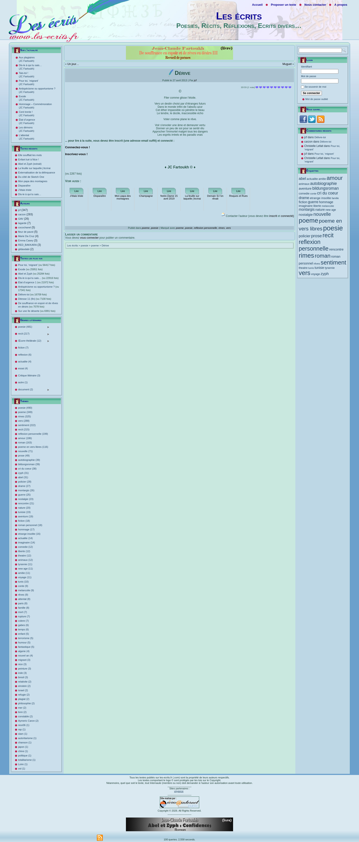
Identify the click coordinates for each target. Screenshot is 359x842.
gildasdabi (24, 249)
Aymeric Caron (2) (28, 720)
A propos (340, 4)
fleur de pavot (25, 231)
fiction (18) (24, 520)
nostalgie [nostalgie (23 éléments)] (306, 214)
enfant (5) (23, 633)
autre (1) (23, 382)
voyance (178, 791)
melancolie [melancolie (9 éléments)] (328, 206)
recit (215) (24, 429)
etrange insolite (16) (29, 533)
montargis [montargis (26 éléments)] (307, 209)
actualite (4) (24, 361)
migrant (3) (24, 659)
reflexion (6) (24, 354)
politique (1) (24, 755)
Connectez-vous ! (77, 147)
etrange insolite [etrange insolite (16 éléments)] (320, 198)
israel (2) (23, 690)
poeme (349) (25, 412)
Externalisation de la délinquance (36, 172)
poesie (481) (33, 327)
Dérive (105, 245)
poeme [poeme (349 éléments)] (308, 220)
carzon (22, 214)
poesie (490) (25, 407)
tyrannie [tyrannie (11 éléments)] (330, 268)
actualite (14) (25, 538)
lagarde (22, 223)
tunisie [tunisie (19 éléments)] (319, 268)
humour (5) (24, 642)
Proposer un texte (283, 4)
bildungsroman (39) (29, 464)
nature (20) (24, 507)
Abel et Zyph (34, 273)
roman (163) (25, 442)
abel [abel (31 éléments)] (302, 178)
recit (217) (33, 334)
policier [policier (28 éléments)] (304, 236)
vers (228, 228)
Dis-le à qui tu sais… (29, 194)
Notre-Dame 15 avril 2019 (169, 197)
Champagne (146, 195)
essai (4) (23, 368)
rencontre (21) (26, 503)
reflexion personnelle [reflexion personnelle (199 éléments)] (314, 245)
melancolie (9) (26, 590)
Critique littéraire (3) (29, 375)
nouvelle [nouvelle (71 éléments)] (322, 214)
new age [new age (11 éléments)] (331, 209)
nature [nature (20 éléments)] (320, 209)
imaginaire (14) (26, 542)
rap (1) (21, 729)
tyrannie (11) (25, 564)
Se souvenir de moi (315, 86)
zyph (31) (23, 473)
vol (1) (21, 768)
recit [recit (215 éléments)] (328, 235)
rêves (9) (23, 594)
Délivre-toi (32, 294)
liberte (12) (24, 551)
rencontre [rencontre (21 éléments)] (336, 249)
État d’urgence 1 (36, 282)
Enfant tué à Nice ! (28, 159)
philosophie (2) (26, 703)
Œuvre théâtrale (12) (33, 341)
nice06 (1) (23, 725)
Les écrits (239, 16)
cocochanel (24, 227)
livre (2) (22, 712)
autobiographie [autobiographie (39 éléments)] (323, 183)
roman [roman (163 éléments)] (323, 256)
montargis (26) (26, 490)
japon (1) (23, 746)
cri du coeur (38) (27, 468)
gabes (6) (23, 625)
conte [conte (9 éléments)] (313, 193)
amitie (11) (24, 573)
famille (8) (23, 607)
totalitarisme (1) (26, 759)
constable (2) (25, 716)
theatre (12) (24, 555)
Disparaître (24, 185)
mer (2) (22, 707)
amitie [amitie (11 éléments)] (322, 179)
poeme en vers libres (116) (33, 446)
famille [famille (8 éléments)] (335, 198)
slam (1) (22, 733)
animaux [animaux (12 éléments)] (304, 184)
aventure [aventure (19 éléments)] (305, 188)
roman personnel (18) (30, 525)
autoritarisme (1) (27, 738)
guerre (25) (24, 494)
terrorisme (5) (25, 638)
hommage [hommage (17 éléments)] (326, 202)
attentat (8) (24, 599)
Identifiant (306, 66)
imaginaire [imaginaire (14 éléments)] (306, 206)
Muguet (287, 64)
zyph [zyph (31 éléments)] (325, 274)
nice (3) (22, 664)
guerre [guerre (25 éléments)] (313, 202)
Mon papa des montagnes (32, 181)
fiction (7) (23, 347)
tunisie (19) (24, 512)
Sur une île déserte (36, 311)
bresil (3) (23, 677)
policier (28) (24, 481)
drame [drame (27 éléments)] (304, 198)
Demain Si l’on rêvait (215, 197)
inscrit (273, 216)
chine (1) (23, 751)
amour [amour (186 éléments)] (335, 178)
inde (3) (22, 673)
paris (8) (22, 603)
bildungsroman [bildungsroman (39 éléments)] (325, 188)
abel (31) (23, 477)
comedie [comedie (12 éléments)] (304, 193)
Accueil (257, 4)
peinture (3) (24, 668)
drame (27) (24, 486)
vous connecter (89, 237)
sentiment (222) (26, 425)
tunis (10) (23, 581)
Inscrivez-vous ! (76, 154)
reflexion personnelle (205, 228)
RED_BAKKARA (27, 244)
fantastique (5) (26, 646)
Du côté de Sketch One (31, 176)
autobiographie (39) (29, 460)
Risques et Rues (238, 195)
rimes (221, 228)
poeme (146, 228)
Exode (30, 269)
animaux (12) (25, 560)
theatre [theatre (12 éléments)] (303, 268)
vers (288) (24, 420)
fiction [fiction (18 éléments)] (303, 202)
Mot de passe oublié (316, 99)
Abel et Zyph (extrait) (29, 163)
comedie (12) (25, 546)
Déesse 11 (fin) (34, 298)
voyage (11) (24, 577)
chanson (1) (24, 742)
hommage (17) (26, 529)
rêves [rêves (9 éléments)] (317, 263)
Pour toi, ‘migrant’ (36, 265)
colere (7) (23, 620)
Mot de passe (308, 76)
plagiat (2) (23, 699)
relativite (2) (24, 681)
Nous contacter (315, 4)
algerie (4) (24, 651)
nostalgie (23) (25, 499)
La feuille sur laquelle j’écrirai (34, 168)
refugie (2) (24, 694)
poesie (154, 228)
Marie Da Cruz (26, 236)
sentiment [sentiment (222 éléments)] (333, 262)
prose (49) (24, 455)
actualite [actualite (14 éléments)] (312, 179)
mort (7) (22, 612)
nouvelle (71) (25, 451)
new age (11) (25, 568)
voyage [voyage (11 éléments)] (315, 274)
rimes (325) (24, 416)
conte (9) (23, 586)
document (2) (33, 389)
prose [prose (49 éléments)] (316, 235)
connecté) (287, 216)
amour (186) (25, 438)
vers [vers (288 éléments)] (304, 273)
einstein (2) (24, 686)
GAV (20, 218)
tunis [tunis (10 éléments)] (311, 267)
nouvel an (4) (25, 655)
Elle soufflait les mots (30, 155)
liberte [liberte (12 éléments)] (317, 206)
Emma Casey (25, 240)
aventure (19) (25, 516)
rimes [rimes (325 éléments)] (306, 255)
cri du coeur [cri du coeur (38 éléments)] (327, 193)
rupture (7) (24, 616)
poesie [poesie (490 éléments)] (333, 228)
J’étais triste (24, 190)
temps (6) (23, 629)
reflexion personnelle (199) (33, 433)
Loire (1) (22, 764)
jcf (19, 210)
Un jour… (73, 64)
